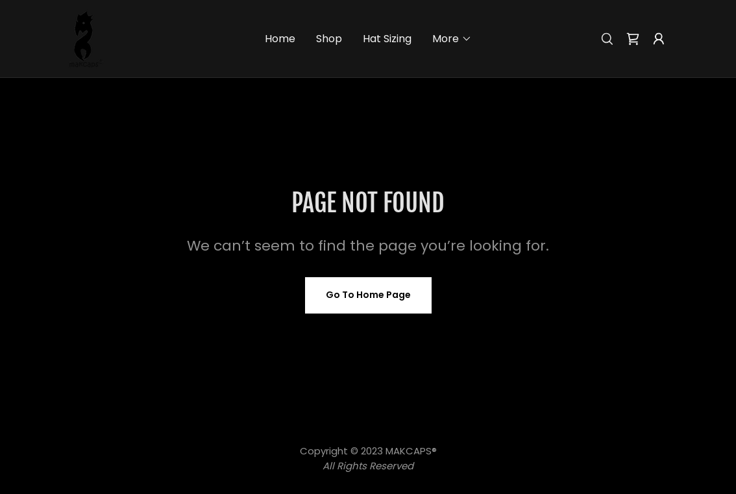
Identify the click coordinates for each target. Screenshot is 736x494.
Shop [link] (329, 38)
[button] (452, 39)
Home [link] (280, 38)
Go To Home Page (368, 294)
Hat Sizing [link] (387, 38)
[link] (84, 38)
